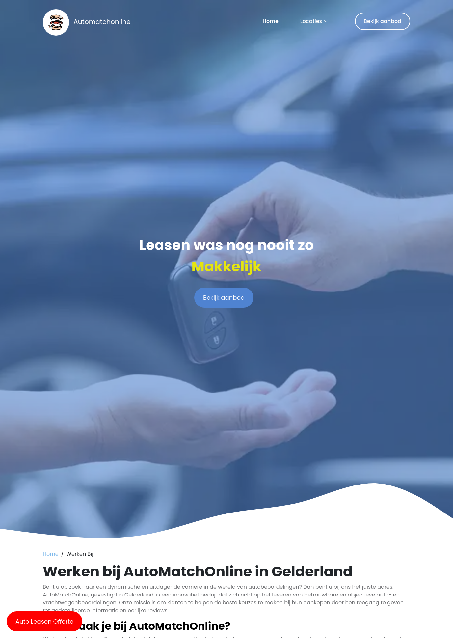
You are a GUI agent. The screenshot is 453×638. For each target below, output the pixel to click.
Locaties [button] (311, 21)
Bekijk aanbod (382, 21)
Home (271, 21)
